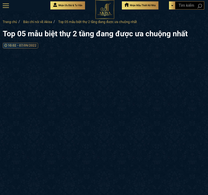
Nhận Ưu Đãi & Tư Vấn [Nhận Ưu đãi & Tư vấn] (67, 5)
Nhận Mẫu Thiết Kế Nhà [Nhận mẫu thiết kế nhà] (140, 5)
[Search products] (199, 6)
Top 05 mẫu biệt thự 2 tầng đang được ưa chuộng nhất (97, 22)
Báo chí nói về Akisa (37, 22)
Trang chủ (10, 22)
